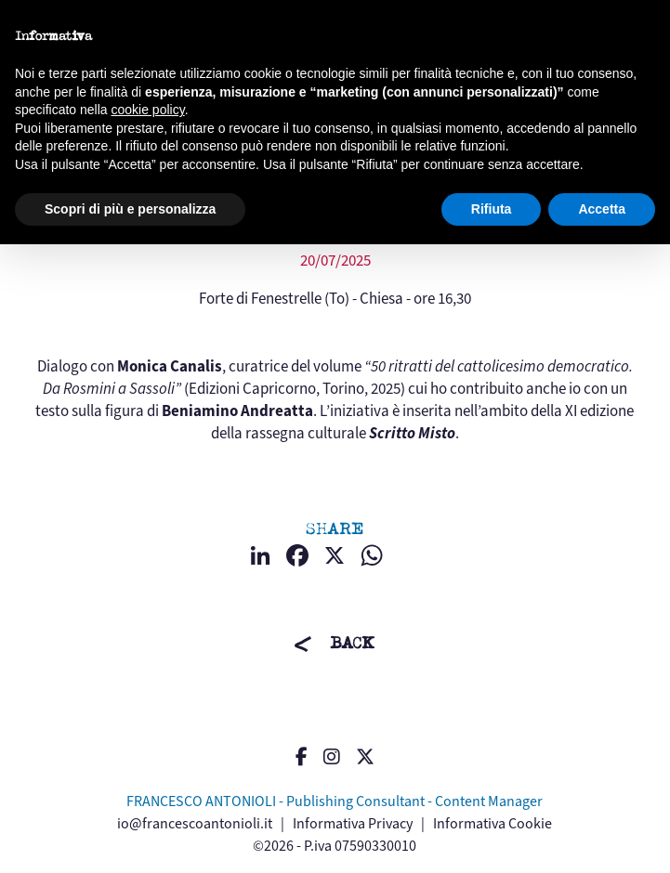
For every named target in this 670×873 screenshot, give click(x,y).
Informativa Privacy (353, 823)
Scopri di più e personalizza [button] (130, 209)
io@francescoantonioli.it (194, 823)
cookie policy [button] (148, 109)
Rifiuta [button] (491, 209)
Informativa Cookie (492, 823)
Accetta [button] (601, 209)
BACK (352, 643)
